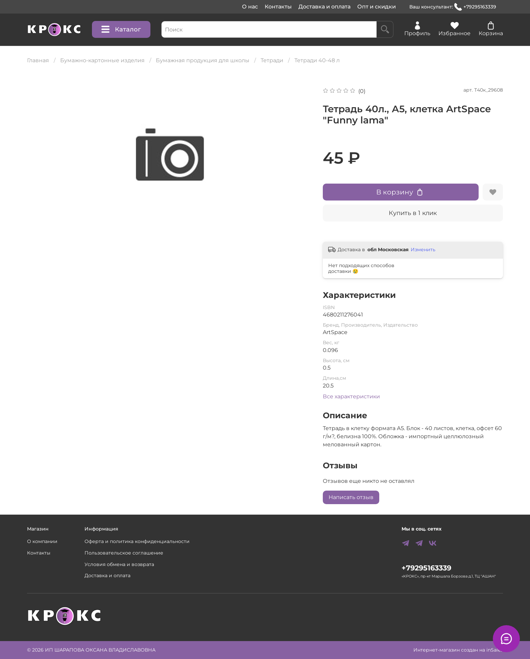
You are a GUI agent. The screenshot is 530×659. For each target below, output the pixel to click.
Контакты (278, 6)
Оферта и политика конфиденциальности (137, 541)
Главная (38, 60)
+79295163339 (475, 6)
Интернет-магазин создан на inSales (458, 650)
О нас (250, 6)
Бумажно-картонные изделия (102, 60)
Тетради (272, 60)
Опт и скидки (376, 6)
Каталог (121, 29)
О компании (42, 541)
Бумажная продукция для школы (202, 60)
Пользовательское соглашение (124, 553)
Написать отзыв (351, 497)
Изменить (423, 249)
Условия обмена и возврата (119, 564)
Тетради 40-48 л (317, 60)
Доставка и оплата (324, 6)
